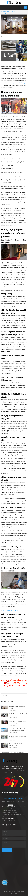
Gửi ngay (7, 850)
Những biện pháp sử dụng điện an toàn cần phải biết (15, 13)
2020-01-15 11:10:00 (6, 36)
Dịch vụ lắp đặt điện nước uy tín (11, 610)
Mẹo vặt (13, 11)
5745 (16, 36)
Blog (8, 11)
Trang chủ (3, 11)
